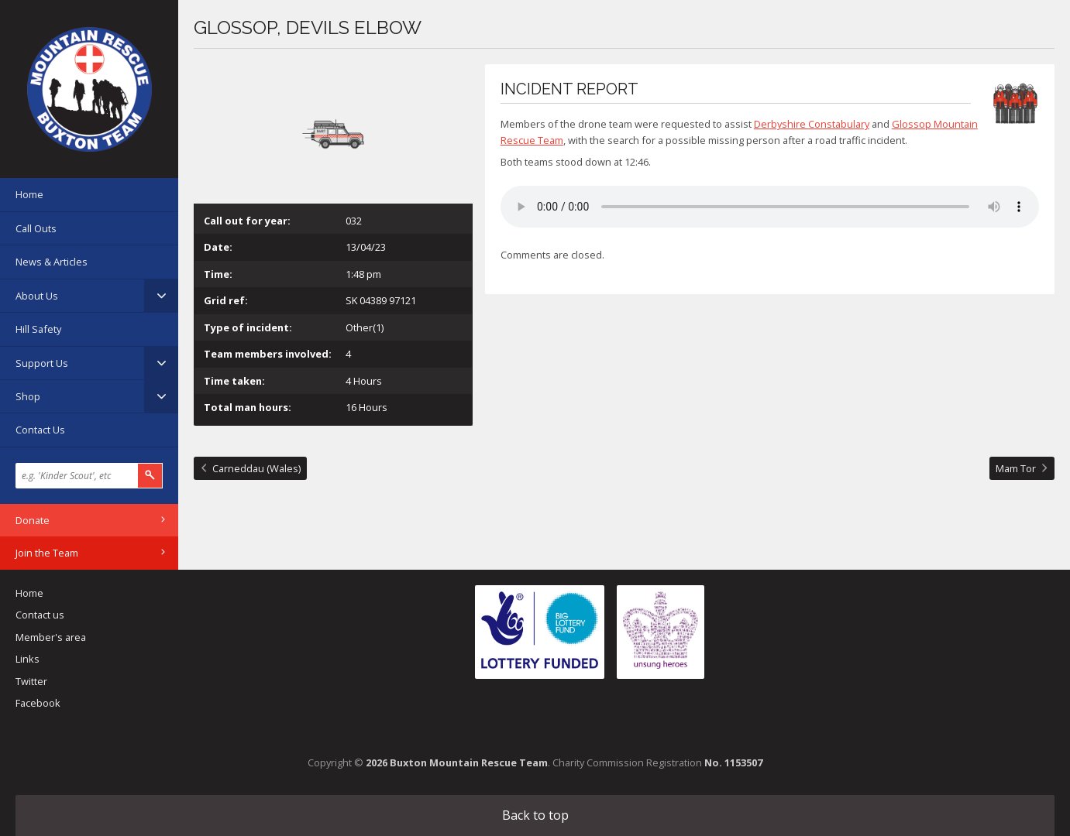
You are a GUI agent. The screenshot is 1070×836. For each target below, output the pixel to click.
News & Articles (51, 262)
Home (29, 194)
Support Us (41, 363)
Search (150, 475)
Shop (27, 396)
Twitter (31, 681)
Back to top (535, 815)
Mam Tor (1016, 468)
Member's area (50, 637)
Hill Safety (38, 329)
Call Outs (36, 228)
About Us (36, 296)
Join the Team (46, 553)
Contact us (39, 615)
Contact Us (40, 430)
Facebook (37, 703)
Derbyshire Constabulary (811, 124)
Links (27, 659)
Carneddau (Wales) (256, 468)
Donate (32, 520)
